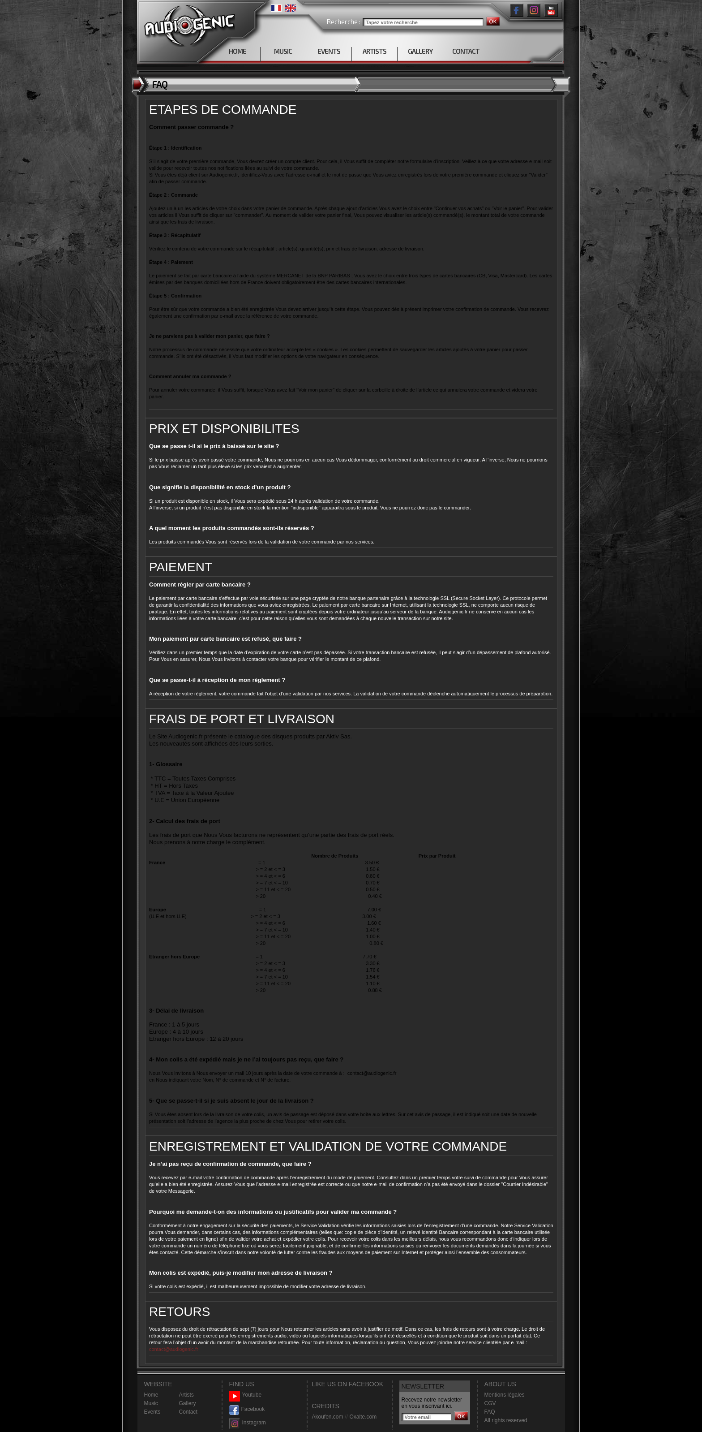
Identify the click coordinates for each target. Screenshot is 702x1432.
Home (151, 1395)
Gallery (187, 1403)
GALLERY (420, 51)
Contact (188, 1412)
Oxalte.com (363, 1417)
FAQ (489, 1412)
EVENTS (328, 51)
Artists (186, 1395)
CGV (490, 1403)
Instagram (247, 1423)
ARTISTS (374, 51)
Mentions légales (504, 1395)
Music (151, 1403)
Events (152, 1412)
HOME (237, 51)
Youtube (245, 1395)
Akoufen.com (327, 1417)
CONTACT (465, 51)
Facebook (247, 1409)
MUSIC (283, 51)
